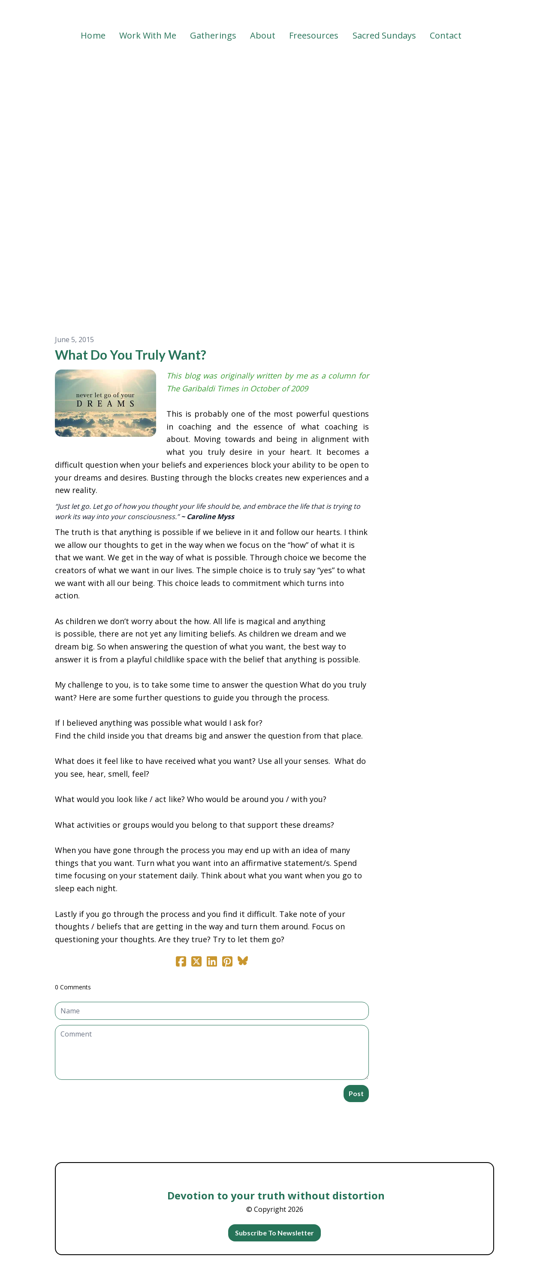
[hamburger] (17, 14)
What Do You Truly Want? (130, 354)
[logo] (274, 14)
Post (356, 1093)
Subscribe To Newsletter (274, 1233)
